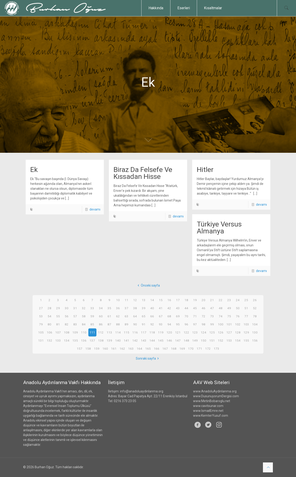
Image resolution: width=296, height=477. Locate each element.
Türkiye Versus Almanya (219, 227)
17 (178, 300)
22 (220, 300)
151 (212, 340)
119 (160, 332)
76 (238, 316)
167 (165, 348)
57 (75, 316)
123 (195, 332)
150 (203, 340)
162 (122, 348)
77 (246, 316)
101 (229, 324)
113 (109, 332)
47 (212, 308)
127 (229, 332)
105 (41, 332)
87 (109, 324)
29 (58, 308)
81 (58, 324)
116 (135, 332)
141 (126, 340)
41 (161, 308)
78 (255, 316)
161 (114, 348)
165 (148, 348)
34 (101, 308)
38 (135, 308)
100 (220, 324)
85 (92, 324)
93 (161, 324)
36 (118, 308)
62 (118, 316)
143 (143, 340)
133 (58, 340)
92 (152, 324)
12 (135, 300)
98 (203, 324)
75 (229, 316)
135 (75, 340)
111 (92, 332)
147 (178, 340)
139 (109, 340)
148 (186, 340)
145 (160, 340)
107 (58, 332)
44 (186, 308)
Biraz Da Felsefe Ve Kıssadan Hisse (143, 172)
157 (79, 348)
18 (186, 300)
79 (41, 324)
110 (83, 332)
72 (203, 316)
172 (208, 348)
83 (75, 324)
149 (195, 340)
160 (105, 348)
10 (118, 300)
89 (126, 324)
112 (101, 332)
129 (246, 332)
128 (237, 332)
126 (220, 332)
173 (216, 348)
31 (75, 308)
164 (139, 348)
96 (186, 324)
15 (161, 300)
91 (143, 324)
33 (92, 308)
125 (212, 332)
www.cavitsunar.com (208, 406)
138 (101, 340)
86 (101, 324)
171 (199, 348)
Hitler (205, 169)
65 (143, 316)
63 (126, 316)
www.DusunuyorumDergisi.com (216, 396)
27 (41, 308)
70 (186, 316)
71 (195, 316)
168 (173, 348)
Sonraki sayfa (148, 358)
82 (66, 324)
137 (92, 340)
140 (118, 340)
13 (143, 300)
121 (178, 332)
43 (178, 308)
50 (238, 308)
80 (49, 324)
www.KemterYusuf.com (210, 415)
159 (96, 348)
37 (126, 308)
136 (83, 340)
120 (169, 332)
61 (109, 316)
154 (237, 340)
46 (203, 308)
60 (101, 316)
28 (49, 308)
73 (212, 316)
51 (246, 308)
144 (152, 340)
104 (255, 324)
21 (212, 300)
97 (195, 324)
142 (135, 340)
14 (152, 300)
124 (203, 332)
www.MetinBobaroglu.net (211, 401)
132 (49, 340)
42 (169, 308)
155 (246, 340)
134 (66, 340)
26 (255, 300)
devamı (94, 209)
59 (92, 316)
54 (49, 316)
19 (195, 300)
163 (131, 348)
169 (182, 348)
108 (66, 332)
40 (152, 308)
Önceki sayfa (148, 285)
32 (84, 308)
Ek (34, 169)
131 (41, 340)
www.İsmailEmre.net (208, 411)
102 (237, 324)
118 (152, 332)
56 (66, 316)
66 (152, 316)
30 (66, 308)
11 (126, 300)
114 (118, 332)
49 (229, 308)
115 (126, 332)
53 (41, 316)
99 (212, 324)
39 (143, 308)
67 (161, 316)
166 (156, 348)
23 (229, 300)
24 (238, 300)
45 (195, 308)
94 (169, 324)
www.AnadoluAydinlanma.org (215, 391)
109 (75, 332)
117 (143, 332)
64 (135, 316)
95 (178, 324)
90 (135, 324)
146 (169, 340)
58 (84, 316)
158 (88, 348)
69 (178, 316)
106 (49, 332)
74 (220, 316)
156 (255, 340)
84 (84, 324)
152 (220, 340)
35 (109, 308)
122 (186, 332)
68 (169, 316)
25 (246, 300)
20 (203, 300)
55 (58, 316)
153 (229, 340)
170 (191, 348)
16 (169, 300)
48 (220, 308)
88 (118, 324)
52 (255, 308)
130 (255, 332)
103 (246, 324)
